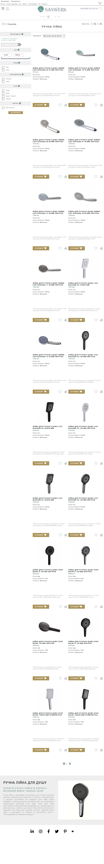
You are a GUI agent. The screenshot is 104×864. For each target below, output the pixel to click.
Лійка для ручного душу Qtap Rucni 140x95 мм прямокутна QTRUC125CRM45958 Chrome (48, 715)
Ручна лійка (12, 24)
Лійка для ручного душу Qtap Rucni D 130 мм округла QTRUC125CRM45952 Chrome (83, 571)
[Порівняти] (66, 105)
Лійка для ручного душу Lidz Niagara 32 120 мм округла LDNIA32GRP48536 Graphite (83, 500)
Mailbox (73, 831)
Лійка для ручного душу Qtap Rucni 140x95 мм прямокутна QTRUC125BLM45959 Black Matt (83, 715)
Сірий (8, 90)
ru (56, 16)
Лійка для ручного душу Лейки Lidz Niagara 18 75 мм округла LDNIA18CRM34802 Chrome (84, 70)
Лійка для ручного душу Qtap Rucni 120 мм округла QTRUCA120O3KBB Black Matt (48, 643)
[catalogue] (8, 8)
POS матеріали (33, 4)
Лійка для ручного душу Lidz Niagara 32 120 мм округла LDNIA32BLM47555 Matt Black (83, 356)
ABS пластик (10, 107)
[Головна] (3, 24)
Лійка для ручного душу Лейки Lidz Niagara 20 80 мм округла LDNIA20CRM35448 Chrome (84, 213)
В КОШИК (41, 105)
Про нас (3, 4)
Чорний (8, 99)
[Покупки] (100, 2)
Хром (7, 93)
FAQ (39, 4)
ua (59, 16)
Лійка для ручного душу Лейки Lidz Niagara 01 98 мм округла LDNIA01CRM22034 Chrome (84, 141)
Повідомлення (15, 1)
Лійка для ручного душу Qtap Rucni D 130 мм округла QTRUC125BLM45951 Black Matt (48, 571)
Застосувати (16, 112)
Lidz (7, 67)
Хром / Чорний (11, 96)
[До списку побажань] (60, 105)
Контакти (44, 4)
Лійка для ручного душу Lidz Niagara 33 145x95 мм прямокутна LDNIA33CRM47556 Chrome (83, 285)
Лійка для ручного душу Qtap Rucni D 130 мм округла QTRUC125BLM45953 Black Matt (83, 643)
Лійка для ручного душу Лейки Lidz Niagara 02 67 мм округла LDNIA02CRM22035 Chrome (48, 70)
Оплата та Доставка (12, 4)
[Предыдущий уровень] (6, 24)
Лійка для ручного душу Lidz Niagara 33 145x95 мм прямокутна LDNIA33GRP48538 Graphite (47, 500)
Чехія (7, 81)
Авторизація (5, 1)
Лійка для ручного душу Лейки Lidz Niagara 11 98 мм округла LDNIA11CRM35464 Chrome (48, 285)
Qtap (7, 70)
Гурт (20, 4)
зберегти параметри (9, 44)
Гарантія (24, 4)
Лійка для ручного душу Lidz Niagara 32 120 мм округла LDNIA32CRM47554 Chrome (83, 428)
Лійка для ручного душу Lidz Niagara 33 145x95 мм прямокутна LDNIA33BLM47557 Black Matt (47, 429)
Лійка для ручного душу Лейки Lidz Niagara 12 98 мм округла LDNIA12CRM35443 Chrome (48, 213)
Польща (8, 79)
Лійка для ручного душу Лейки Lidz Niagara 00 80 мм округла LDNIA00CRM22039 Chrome (48, 141)
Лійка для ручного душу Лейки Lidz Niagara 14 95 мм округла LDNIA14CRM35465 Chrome (48, 356)
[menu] (2, 8)
